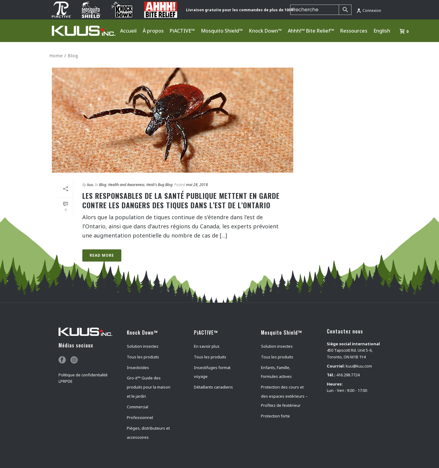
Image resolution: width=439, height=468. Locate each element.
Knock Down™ (265, 30)
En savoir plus (207, 346)
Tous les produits (143, 357)
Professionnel (140, 417)
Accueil (128, 30)
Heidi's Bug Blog (159, 184)
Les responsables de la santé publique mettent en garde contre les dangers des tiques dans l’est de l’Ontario (181, 200)
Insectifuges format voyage (212, 372)
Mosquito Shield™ (222, 30)
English (381, 30)
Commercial (137, 407)
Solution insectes (143, 346)
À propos (153, 30)
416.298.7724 (347, 375)
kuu (90, 184)
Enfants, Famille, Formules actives (276, 372)
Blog (73, 55)
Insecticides (138, 367)
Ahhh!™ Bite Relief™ (311, 30)
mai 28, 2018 (197, 184)
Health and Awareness (126, 184)
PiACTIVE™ (182, 30)
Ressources (353, 30)
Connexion (368, 10)
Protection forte (275, 416)
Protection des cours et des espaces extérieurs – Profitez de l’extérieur (284, 396)
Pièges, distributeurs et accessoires (148, 432)
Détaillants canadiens (213, 387)
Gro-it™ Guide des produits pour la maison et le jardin (148, 387)
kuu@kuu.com (359, 366)
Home (56, 55)
